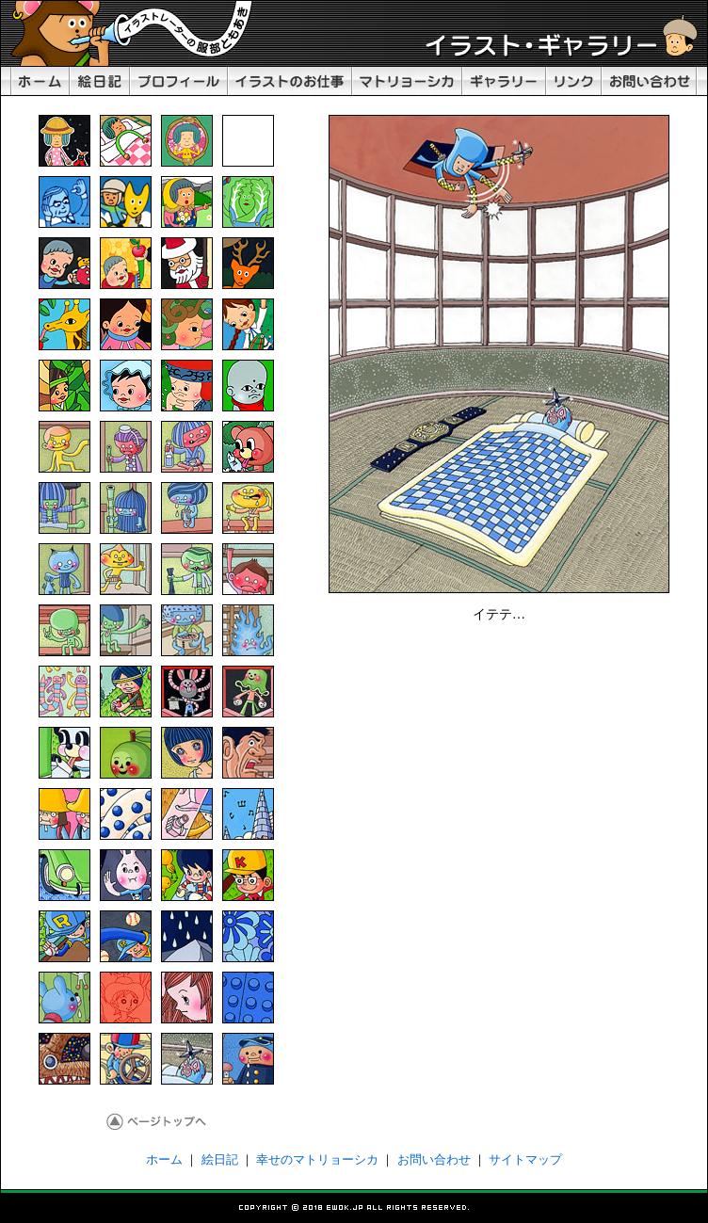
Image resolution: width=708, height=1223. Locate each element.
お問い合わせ (434, 1159)
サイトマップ (525, 1159)
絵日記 (219, 1159)
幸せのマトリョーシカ (317, 1159)
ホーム (164, 1159)
